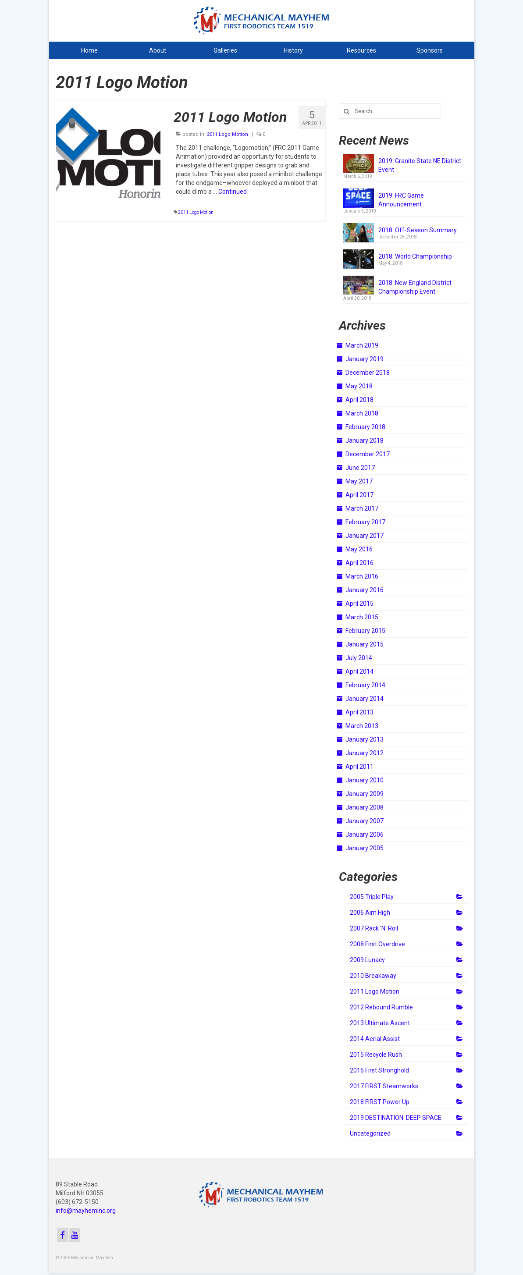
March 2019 (361, 345)
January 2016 (364, 589)
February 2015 (365, 630)
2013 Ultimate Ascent (380, 1022)
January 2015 (364, 644)
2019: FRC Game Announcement (401, 200)
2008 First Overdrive (377, 944)
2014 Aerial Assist (375, 1038)
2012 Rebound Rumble (381, 1007)
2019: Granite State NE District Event (419, 165)
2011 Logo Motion (227, 134)
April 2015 (359, 603)
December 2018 (367, 372)
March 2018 (361, 413)
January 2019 (364, 358)
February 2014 (365, 685)
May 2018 (359, 386)
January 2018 (364, 440)
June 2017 (360, 467)
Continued (232, 191)
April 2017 (359, 494)
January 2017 (364, 535)
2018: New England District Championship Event (415, 287)
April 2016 (359, 562)
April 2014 (359, 671)
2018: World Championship (415, 256)
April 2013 (359, 712)
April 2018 (359, 399)
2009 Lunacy (367, 959)
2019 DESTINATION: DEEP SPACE (395, 1117)
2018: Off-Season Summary (417, 230)
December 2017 (367, 454)
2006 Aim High (370, 912)
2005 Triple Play (372, 896)
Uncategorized (370, 1133)
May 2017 (359, 481)
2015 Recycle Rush (376, 1054)
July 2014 (358, 657)
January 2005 (364, 848)
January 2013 (364, 739)
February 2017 (365, 522)
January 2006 (364, 834)
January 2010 (364, 780)
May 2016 (359, 549)
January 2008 (364, 807)
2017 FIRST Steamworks (384, 1086)
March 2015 (361, 617)
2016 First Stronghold (379, 1070)
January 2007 (364, 820)
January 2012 (364, 752)
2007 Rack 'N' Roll (374, 928)
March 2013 (361, 725)
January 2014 (364, 698)
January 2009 (364, 793)
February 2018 (365, 426)
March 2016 (361, 576)
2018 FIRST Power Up (379, 1101)
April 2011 (359, 766)
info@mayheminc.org (86, 1210)
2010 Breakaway (373, 975)
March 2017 (361, 508)
